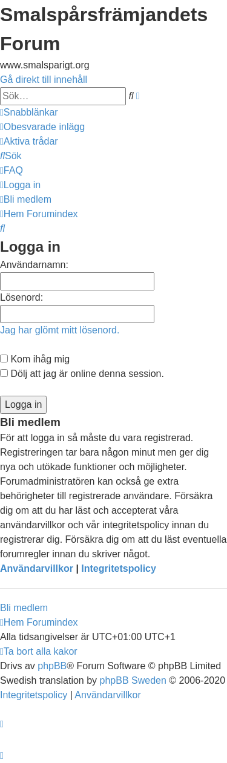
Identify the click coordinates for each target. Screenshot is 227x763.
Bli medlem (24, 608)
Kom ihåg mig (35, 359)
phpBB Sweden (133, 680)
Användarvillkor (36, 568)
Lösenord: (21, 297)
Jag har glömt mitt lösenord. (59, 330)
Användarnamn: (34, 265)
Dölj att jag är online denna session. (82, 373)
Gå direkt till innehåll (43, 79)
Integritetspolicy (118, 568)
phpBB (52, 666)
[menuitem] (42, 127)
